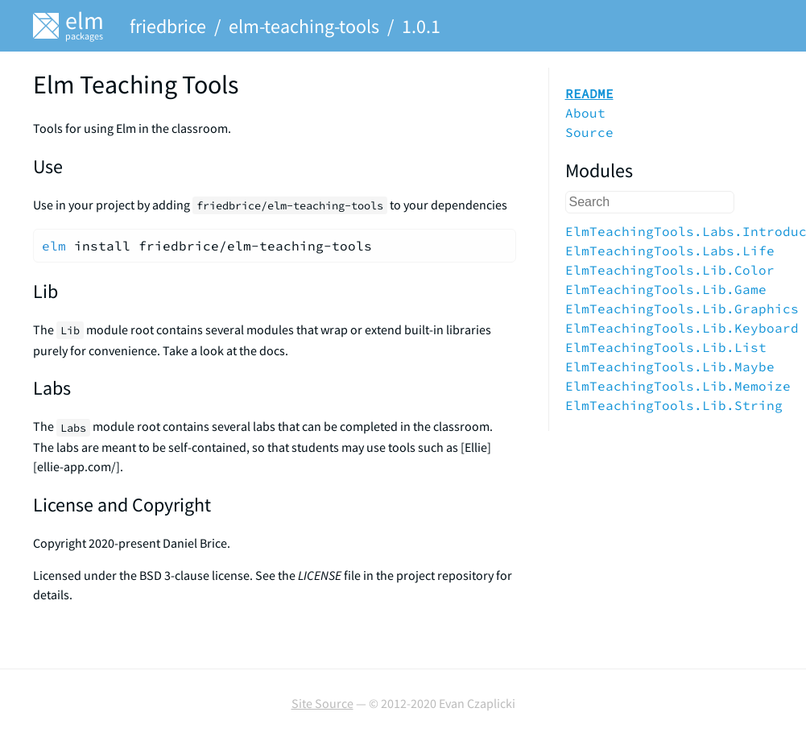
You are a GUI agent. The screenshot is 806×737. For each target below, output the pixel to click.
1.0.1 (421, 26)
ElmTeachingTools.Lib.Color (670, 270)
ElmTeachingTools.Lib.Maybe (670, 366)
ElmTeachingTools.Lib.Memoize (678, 386)
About (585, 113)
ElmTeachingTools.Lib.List (666, 347)
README (589, 93)
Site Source (322, 703)
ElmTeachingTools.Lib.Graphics (682, 308)
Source (589, 132)
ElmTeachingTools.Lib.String (674, 405)
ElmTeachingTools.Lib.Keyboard (682, 328)
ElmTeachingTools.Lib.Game (666, 289)
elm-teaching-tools (304, 26)
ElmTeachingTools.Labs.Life (670, 250)
